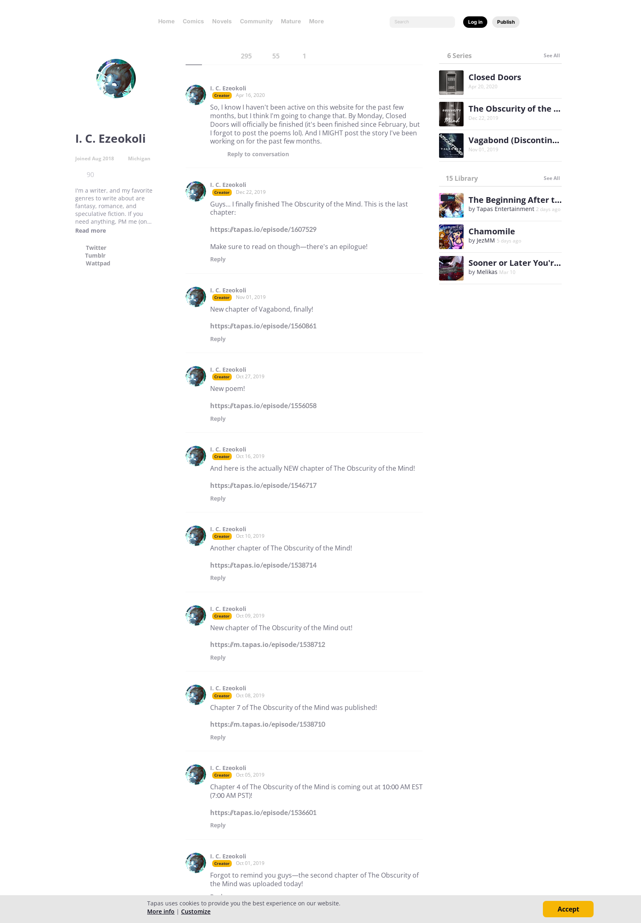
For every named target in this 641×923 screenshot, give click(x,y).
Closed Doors (494, 77)
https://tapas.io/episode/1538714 (263, 565)
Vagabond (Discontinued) (519, 140)
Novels (222, 21)
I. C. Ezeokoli (228, 88)
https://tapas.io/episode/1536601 (263, 812)
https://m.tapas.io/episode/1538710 (267, 724)
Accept (568, 909)
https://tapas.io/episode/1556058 (263, 405)
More (319, 21)
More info (161, 911)
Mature (291, 21)
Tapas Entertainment (505, 209)
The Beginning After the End (525, 199)
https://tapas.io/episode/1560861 (263, 325)
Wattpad (98, 263)
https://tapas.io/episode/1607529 (263, 229)
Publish (506, 22)
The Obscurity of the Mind (521, 108)
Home (166, 21)
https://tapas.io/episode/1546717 (263, 485)
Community (256, 21)
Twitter (96, 248)
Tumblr (95, 255)
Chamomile (491, 231)
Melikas (487, 272)
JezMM (486, 240)
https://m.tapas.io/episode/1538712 (267, 644)
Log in (475, 22)
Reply (258, 154)
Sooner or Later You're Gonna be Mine (545, 262)
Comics (193, 21)
